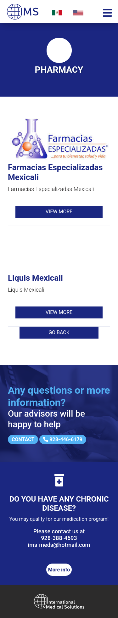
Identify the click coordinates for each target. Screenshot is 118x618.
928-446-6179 (62, 439)
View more (59, 212)
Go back (59, 332)
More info (59, 570)
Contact (23, 439)
